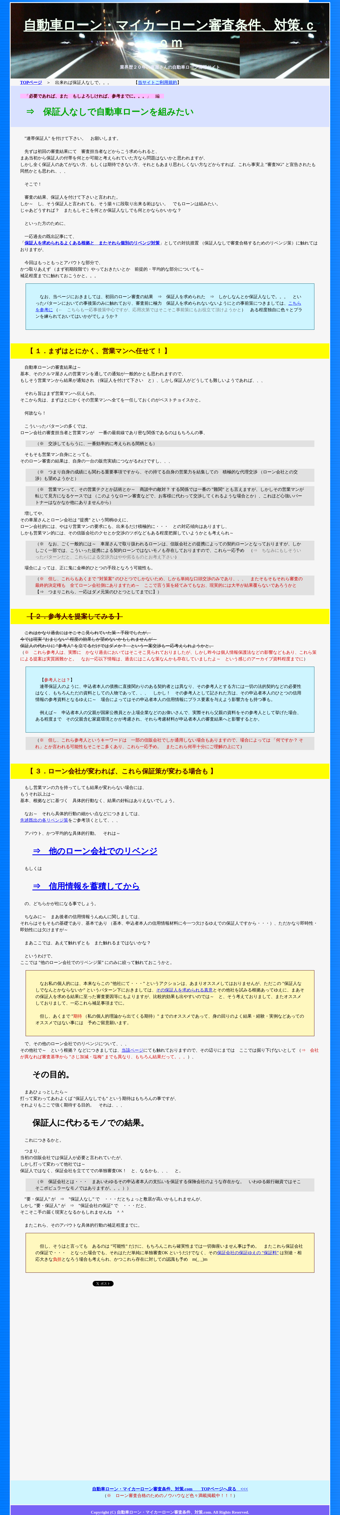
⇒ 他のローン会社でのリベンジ (94, 850)
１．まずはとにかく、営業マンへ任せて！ (98, 351)
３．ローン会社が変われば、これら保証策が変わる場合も (121, 771)
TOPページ (31, 82)
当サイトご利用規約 (157, 82)
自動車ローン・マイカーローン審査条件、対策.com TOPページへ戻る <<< (170, 1489)
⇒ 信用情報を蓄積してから (86, 886)
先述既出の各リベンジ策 (44, 820)
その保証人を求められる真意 (184, 990)
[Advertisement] (170, 1339)
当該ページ (132, 1050)
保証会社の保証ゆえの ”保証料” (248, 1252)
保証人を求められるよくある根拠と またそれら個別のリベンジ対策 (92, 243)
